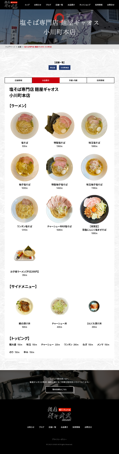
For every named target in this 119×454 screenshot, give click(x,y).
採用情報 (98, 4)
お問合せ (110, 4)
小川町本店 (65, 67)
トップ (27, 4)
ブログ (48, 4)
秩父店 (52, 67)
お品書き (71, 4)
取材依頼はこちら (59, 389)
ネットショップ (84, 4)
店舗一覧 (59, 4)
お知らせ (37, 4)
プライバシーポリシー (59, 439)
